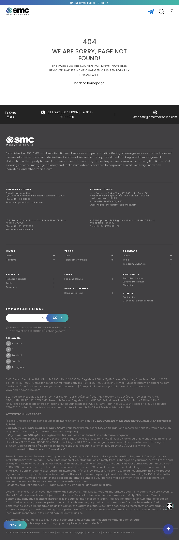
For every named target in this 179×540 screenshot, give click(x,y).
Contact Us (129, 297)
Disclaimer (48, 532)
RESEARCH (13, 274)
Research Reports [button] (16, 278)
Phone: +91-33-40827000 (20, 229)
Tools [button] (67, 255)
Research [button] (11, 287)
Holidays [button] (11, 259)
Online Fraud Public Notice (87, 3)
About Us (128, 285)
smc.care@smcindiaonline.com (57, 386)
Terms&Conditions (124, 532)
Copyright (79, 532)
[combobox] (27, 318)
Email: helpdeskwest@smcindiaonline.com (113, 204)
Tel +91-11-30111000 (18, 383)
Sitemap (107, 532)
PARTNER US (131, 274)
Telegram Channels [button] (75, 259)
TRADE (68, 251)
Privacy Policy (64, 532)
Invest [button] (9, 255)
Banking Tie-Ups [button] (73, 293)
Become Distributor (133, 282)
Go (57, 318)
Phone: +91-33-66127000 (19, 226)
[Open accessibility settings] (168, 529)
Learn (68, 274)
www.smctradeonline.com (23, 390)
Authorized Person (133, 278)
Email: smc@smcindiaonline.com (24, 202)
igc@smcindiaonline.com (121, 386)
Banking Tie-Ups (76, 288)
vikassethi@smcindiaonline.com (148, 383)
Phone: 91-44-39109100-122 (104, 226)
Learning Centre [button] (73, 278)
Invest (10, 251)
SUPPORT (129, 293)
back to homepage (89, 83)
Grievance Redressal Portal (138, 301)
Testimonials (93, 532)
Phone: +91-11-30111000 (18, 199)
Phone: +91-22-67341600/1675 (106, 201)
